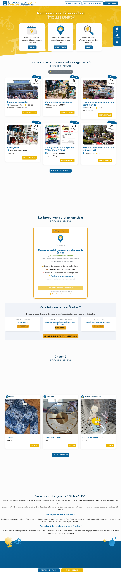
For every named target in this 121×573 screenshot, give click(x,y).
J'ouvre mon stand (49, 570)
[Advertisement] (60, 195)
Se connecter (111, 3)
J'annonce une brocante (72, 570)
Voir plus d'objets (60, 455)
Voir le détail (23, 326)
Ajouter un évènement (93, 3)
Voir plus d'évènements (60, 171)
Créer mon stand (73, 3)
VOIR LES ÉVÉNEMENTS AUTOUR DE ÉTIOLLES (60, 336)
